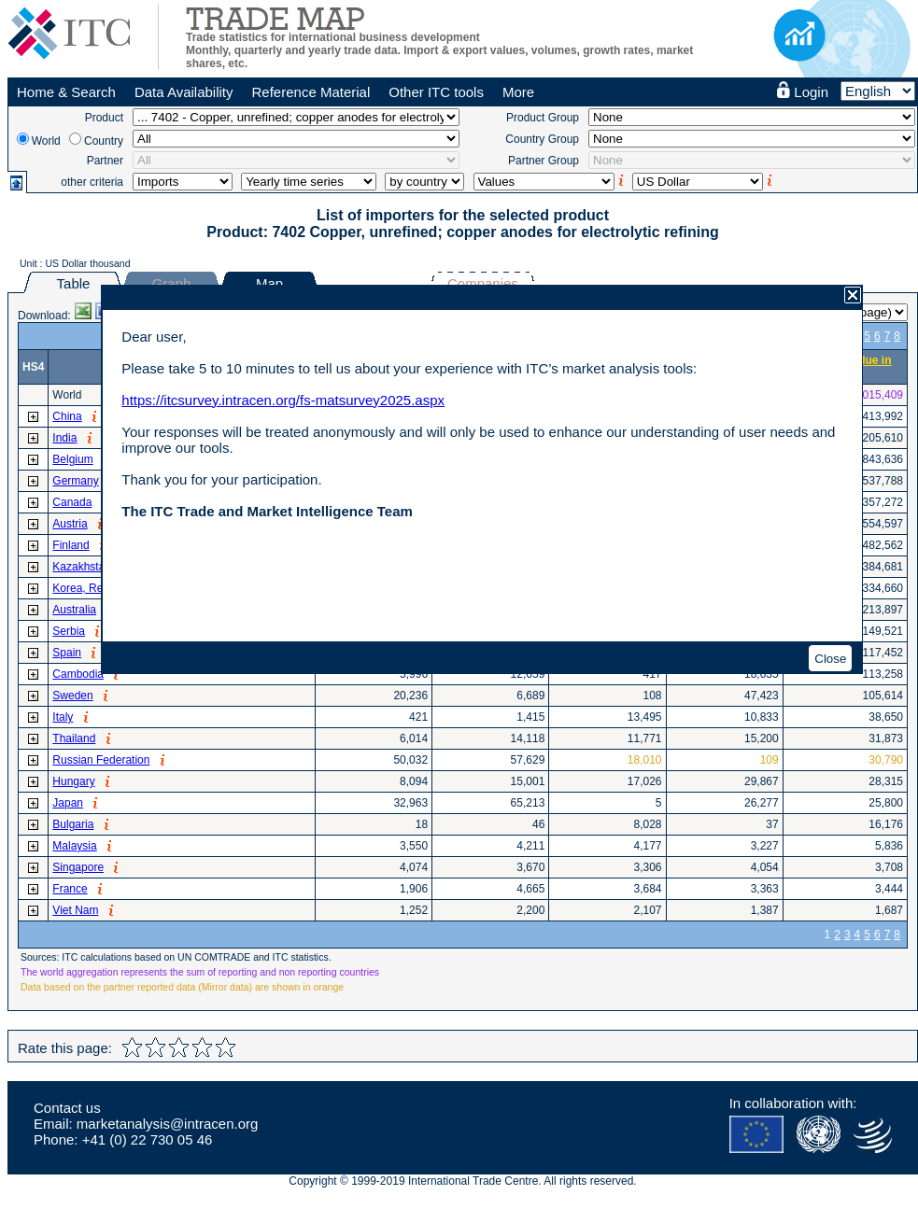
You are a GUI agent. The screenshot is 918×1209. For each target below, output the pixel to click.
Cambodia (78, 674)
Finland (70, 545)
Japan (67, 802)
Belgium (72, 459)
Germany (75, 480)
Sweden (72, 695)
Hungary (73, 781)
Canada (72, 502)
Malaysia (74, 845)
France (69, 888)
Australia (74, 609)
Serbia (68, 631)
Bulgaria (72, 824)
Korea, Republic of (98, 588)
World (46, 141)
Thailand (73, 738)
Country (103, 141)
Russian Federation (100, 759)
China (66, 416)
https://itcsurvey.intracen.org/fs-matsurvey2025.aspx (283, 400)
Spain (66, 652)
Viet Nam (75, 910)
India (64, 437)
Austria (69, 523)
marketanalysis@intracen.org (167, 1124)
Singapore (78, 867)
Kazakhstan (81, 566)
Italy (62, 717)
